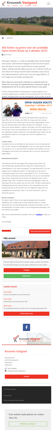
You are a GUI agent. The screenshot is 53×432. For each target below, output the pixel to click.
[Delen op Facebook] (4, 231)
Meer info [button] (13, 418)
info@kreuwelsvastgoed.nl (17, 371)
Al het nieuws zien (26, 313)
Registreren (26, 276)
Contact (26, 376)
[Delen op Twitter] (8, 231)
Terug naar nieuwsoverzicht (40, 231)
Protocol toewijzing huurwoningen (14, 400)
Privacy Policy (8, 395)
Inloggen (26, 270)
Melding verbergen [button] (28, 424)
